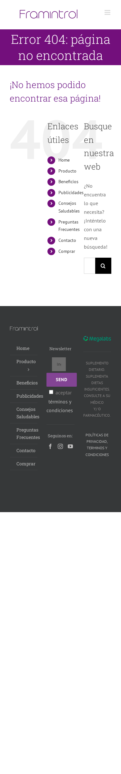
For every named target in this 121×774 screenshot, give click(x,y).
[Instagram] (60, 446)
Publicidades (71, 192)
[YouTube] (70, 446)
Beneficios (68, 181)
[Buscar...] (89, 266)
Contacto (67, 240)
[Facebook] (50, 446)
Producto (67, 171)
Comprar (66, 251)
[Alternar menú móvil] (108, 12)
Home (64, 160)
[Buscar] (103, 266)
